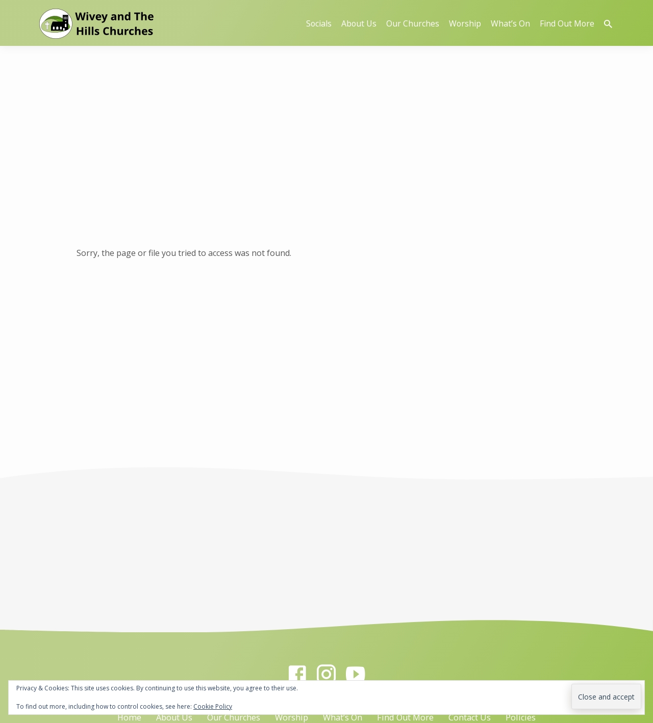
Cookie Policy (212, 706)
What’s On (510, 23)
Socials (319, 23)
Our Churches (412, 23)
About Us (358, 23)
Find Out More (567, 23)
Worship (465, 23)
